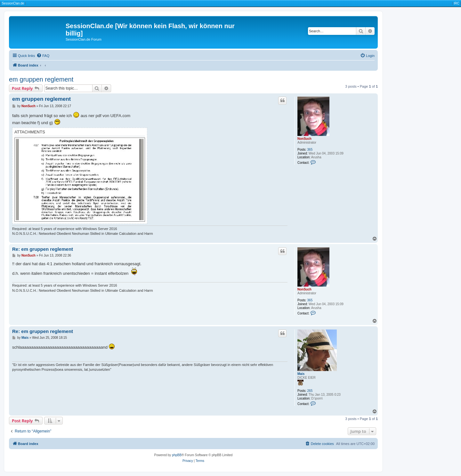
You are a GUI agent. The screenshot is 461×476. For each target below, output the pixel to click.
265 (310, 391)
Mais (300, 374)
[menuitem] (42, 56)
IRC (456, 3)
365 (310, 149)
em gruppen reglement (41, 79)
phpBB (177, 455)
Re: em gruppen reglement (42, 249)
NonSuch (304, 138)
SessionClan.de (13, 3)
